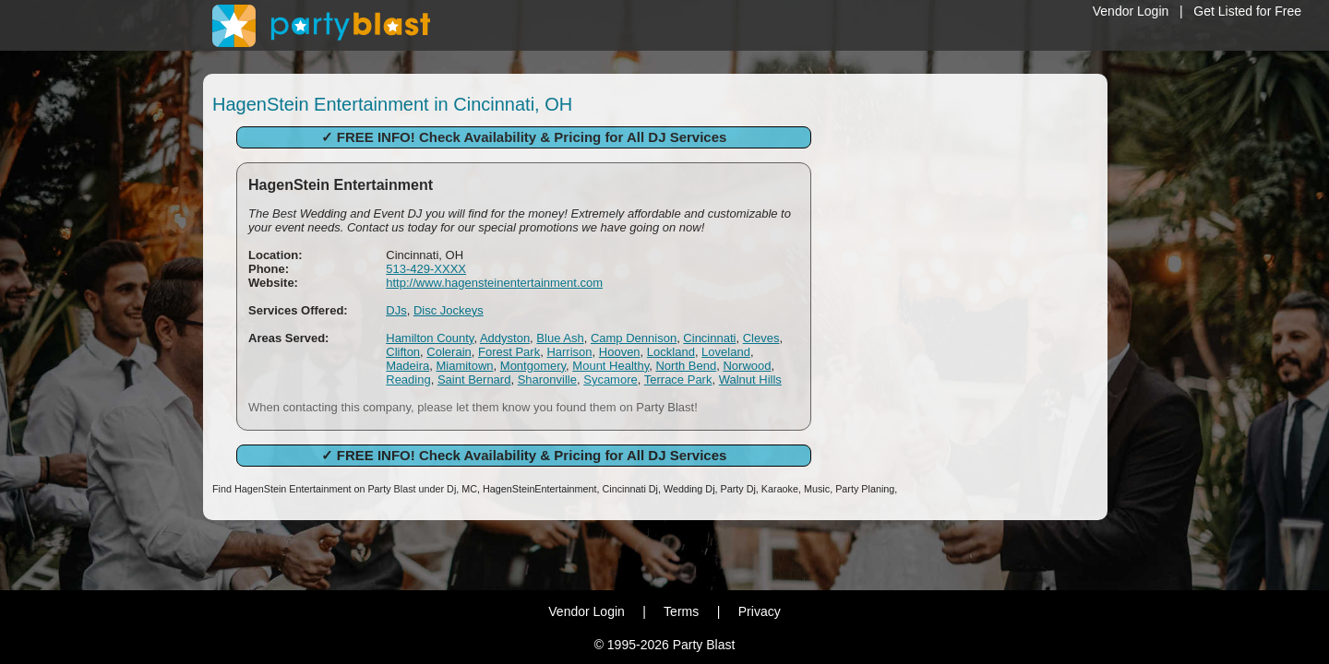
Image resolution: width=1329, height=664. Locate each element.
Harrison (569, 352)
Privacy (759, 611)
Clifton (403, 352)
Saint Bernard (474, 379)
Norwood (747, 366)
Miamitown (464, 366)
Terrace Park (678, 379)
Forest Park (509, 352)
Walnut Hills (750, 379)
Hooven (620, 352)
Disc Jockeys (448, 310)
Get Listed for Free (1247, 11)
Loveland (725, 352)
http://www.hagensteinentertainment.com (494, 283)
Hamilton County (429, 338)
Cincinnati (709, 338)
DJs (396, 310)
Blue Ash (559, 338)
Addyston (505, 338)
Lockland (671, 352)
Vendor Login (1131, 11)
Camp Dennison (633, 338)
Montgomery (533, 366)
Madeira (407, 366)
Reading (408, 379)
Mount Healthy (610, 366)
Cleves (761, 338)
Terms (681, 611)
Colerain (448, 352)
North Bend (685, 366)
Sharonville (547, 379)
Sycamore (610, 379)
